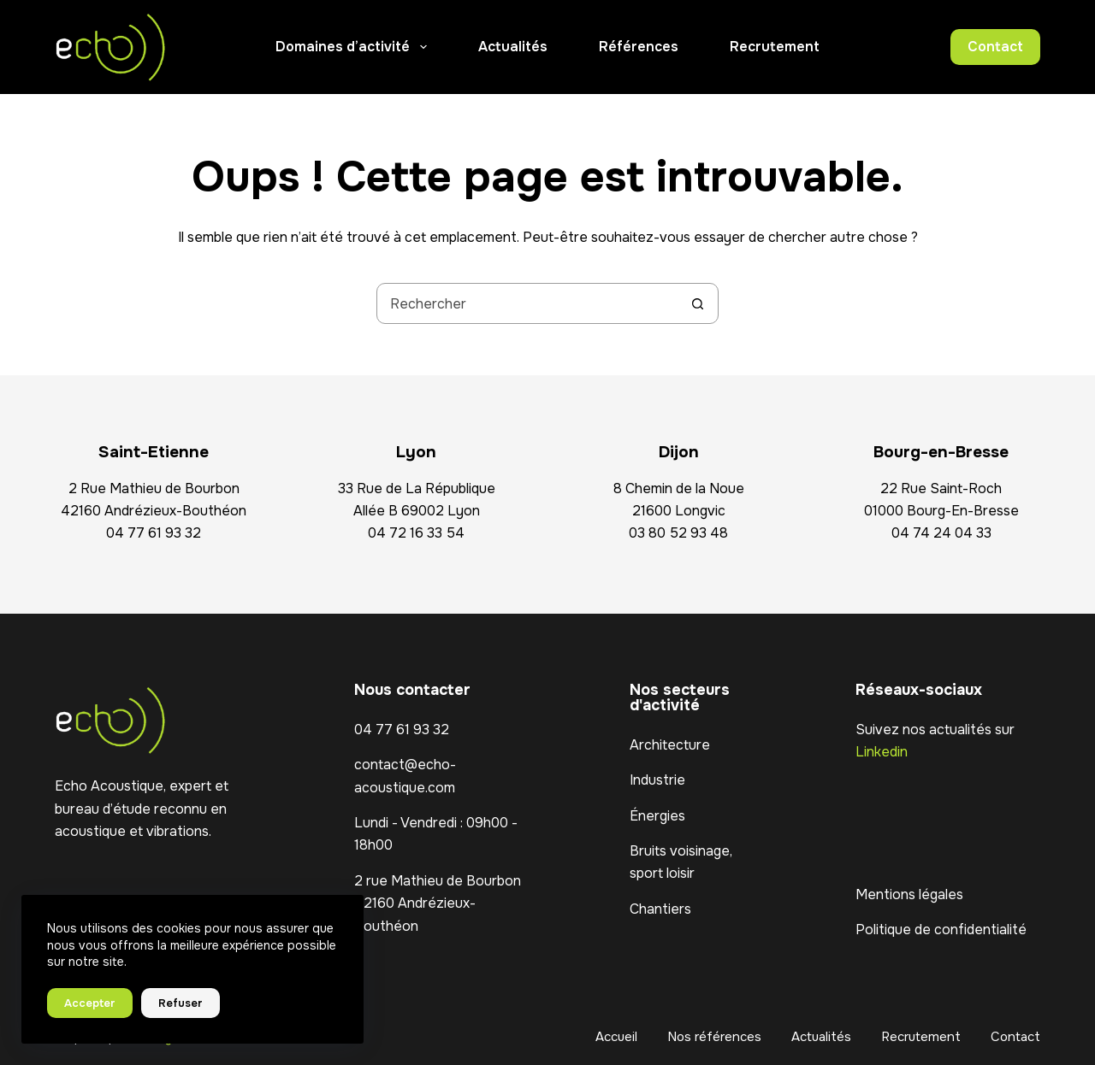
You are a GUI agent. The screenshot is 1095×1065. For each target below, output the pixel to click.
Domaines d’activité (354, 47)
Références (638, 47)
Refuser (180, 1003)
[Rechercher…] (527, 303)
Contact (995, 47)
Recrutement (775, 47)
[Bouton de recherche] (697, 303)
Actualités (513, 47)
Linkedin (881, 752)
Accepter (89, 1003)
